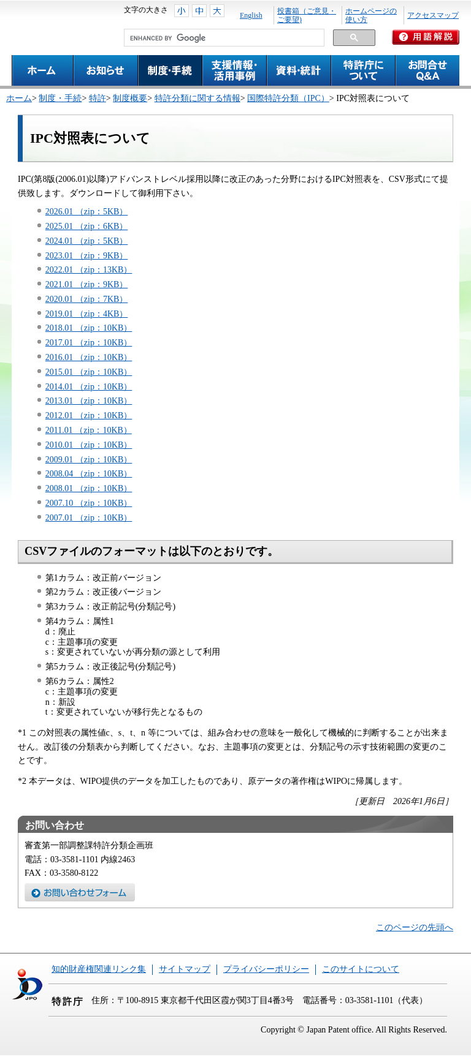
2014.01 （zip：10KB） (88, 386)
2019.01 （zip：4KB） (86, 313)
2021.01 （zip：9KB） (86, 284)
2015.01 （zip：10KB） (88, 372)
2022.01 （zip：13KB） (88, 269)
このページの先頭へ (414, 927)
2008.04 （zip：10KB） (88, 473)
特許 (97, 98)
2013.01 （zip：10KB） (88, 400)
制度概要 (130, 98)
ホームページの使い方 (371, 15)
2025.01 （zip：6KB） (86, 226)
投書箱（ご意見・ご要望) (306, 15)
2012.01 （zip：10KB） (88, 415)
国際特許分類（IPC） (288, 98)
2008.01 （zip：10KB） (88, 488)
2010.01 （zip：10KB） (88, 445)
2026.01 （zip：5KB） (86, 211)
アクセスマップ (433, 15)
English (251, 15)
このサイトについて (360, 969)
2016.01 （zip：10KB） (88, 357)
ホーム (19, 98)
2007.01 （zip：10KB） (88, 517)
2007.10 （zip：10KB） (88, 503)
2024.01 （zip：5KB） (86, 241)
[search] (223, 37)
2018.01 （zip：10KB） (88, 328)
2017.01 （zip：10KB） (88, 342)
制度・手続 (60, 98)
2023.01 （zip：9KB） (86, 255)
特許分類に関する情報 (197, 98)
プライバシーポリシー (266, 969)
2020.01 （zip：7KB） (86, 299)
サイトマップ (184, 969)
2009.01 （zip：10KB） (88, 459)
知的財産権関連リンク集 (99, 969)
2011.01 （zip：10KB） (88, 430)
